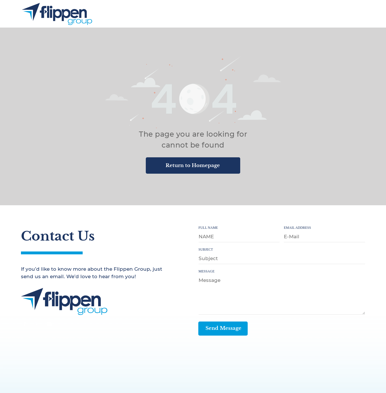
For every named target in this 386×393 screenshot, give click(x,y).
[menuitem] (234, 13)
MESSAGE (207, 271)
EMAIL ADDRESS (297, 228)
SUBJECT (206, 249)
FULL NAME (208, 228)
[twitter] (37, 324)
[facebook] (24, 324)
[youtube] (49, 324)
